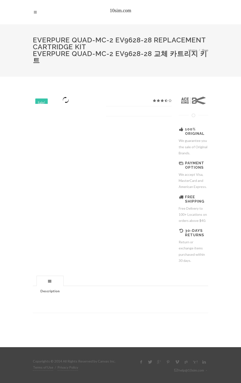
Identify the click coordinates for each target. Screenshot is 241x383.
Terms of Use (43, 367)
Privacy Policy (67, 367)
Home (193, 50)
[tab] (50, 281)
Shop (205, 50)
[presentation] (50, 281)
